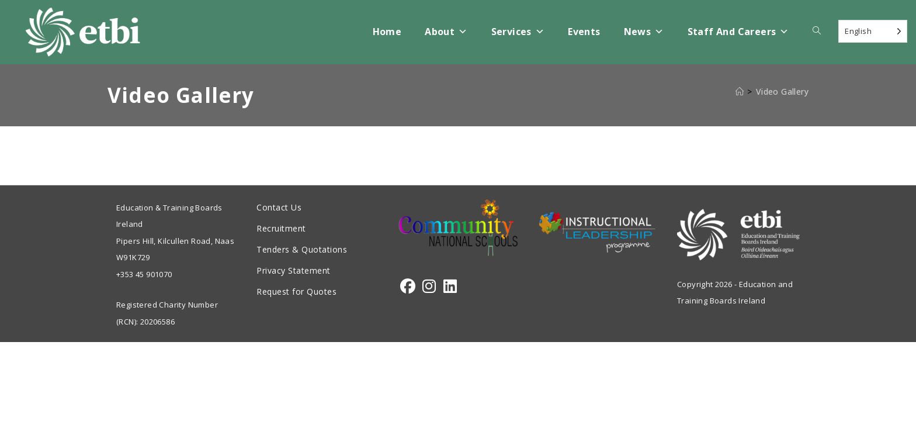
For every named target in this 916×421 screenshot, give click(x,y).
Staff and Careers (738, 32)
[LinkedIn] (450, 286)
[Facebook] (407, 286)
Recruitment (281, 228)
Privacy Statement (293, 270)
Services (518, 32)
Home (387, 31)
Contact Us (278, 207)
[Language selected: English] (872, 31)
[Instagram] (429, 286)
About (446, 32)
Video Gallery (782, 91)
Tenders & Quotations (301, 249)
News (644, 32)
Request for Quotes (296, 291)
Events (584, 31)
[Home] (739, 91)
